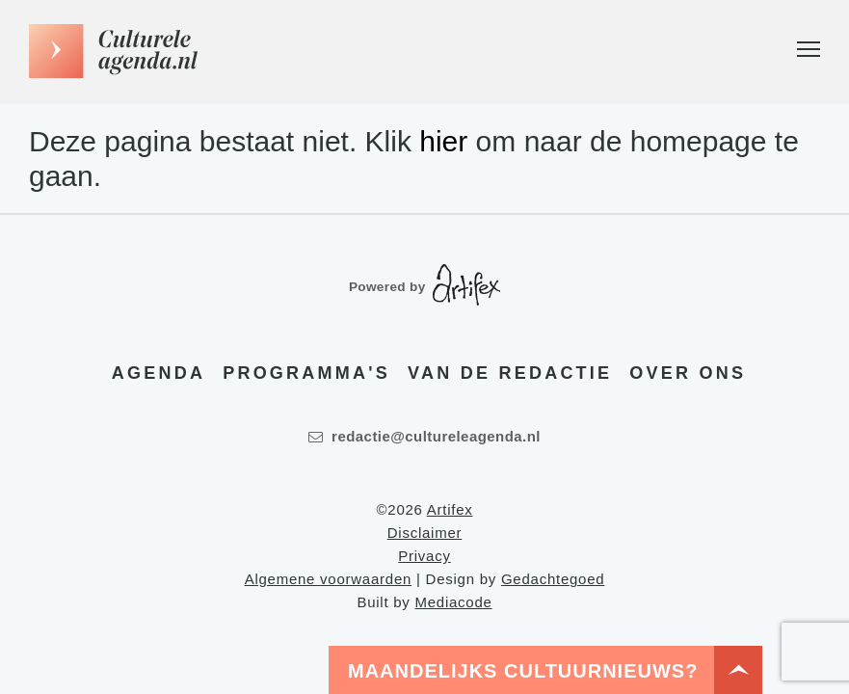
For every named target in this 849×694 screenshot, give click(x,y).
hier (443, 141)
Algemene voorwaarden (328, 579)
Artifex (450, 509)
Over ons (687, 373)
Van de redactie (510, 373)
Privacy (424, 555)
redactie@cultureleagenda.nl (424, 436)
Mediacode (452, 602)
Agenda (158, 373)
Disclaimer (425, 532)
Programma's (306, 373)
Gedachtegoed (552, 579)
